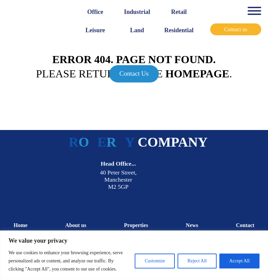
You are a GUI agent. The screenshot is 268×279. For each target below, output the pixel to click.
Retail (179, 11)
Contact (245, 225)
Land (137, 30)
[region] (134, 254)
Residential (179, 30)
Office (95, 11)
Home (21, 225)
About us (75, 225)
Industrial (137, 11)
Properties (136, 225)
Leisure (95, 30)
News (192, 225)
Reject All (196, 260)
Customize (155, 260)
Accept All (239, 260)
